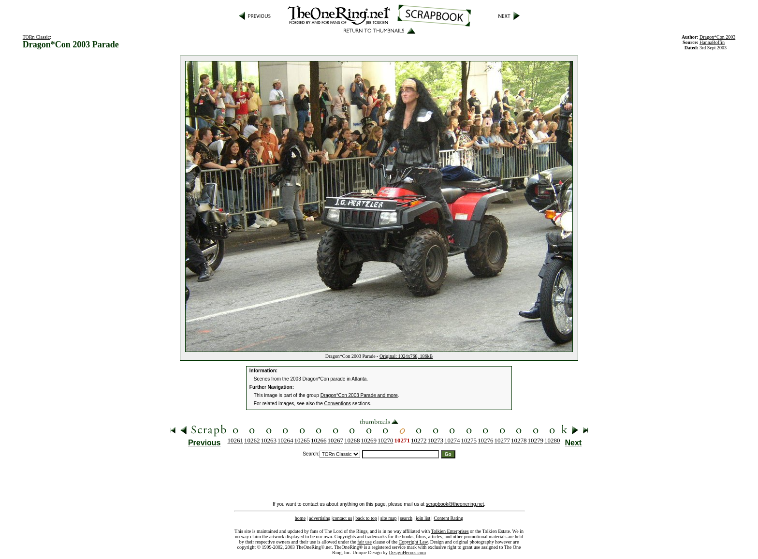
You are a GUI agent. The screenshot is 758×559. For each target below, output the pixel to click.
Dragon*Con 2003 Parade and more (359, 395)
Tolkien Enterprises (450, 531)
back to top (366, 518)
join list (423, 518)
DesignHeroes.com (407, 552)
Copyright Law (413, 541)
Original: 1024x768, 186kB (406, 356)
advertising (319, 518)
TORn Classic (36, 37)
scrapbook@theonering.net (455, 504)
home (300, 518)
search (406, 518)
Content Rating (448, 518)
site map (388, 518)
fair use (364, 541)
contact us (342, 518)
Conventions (337, 403)
